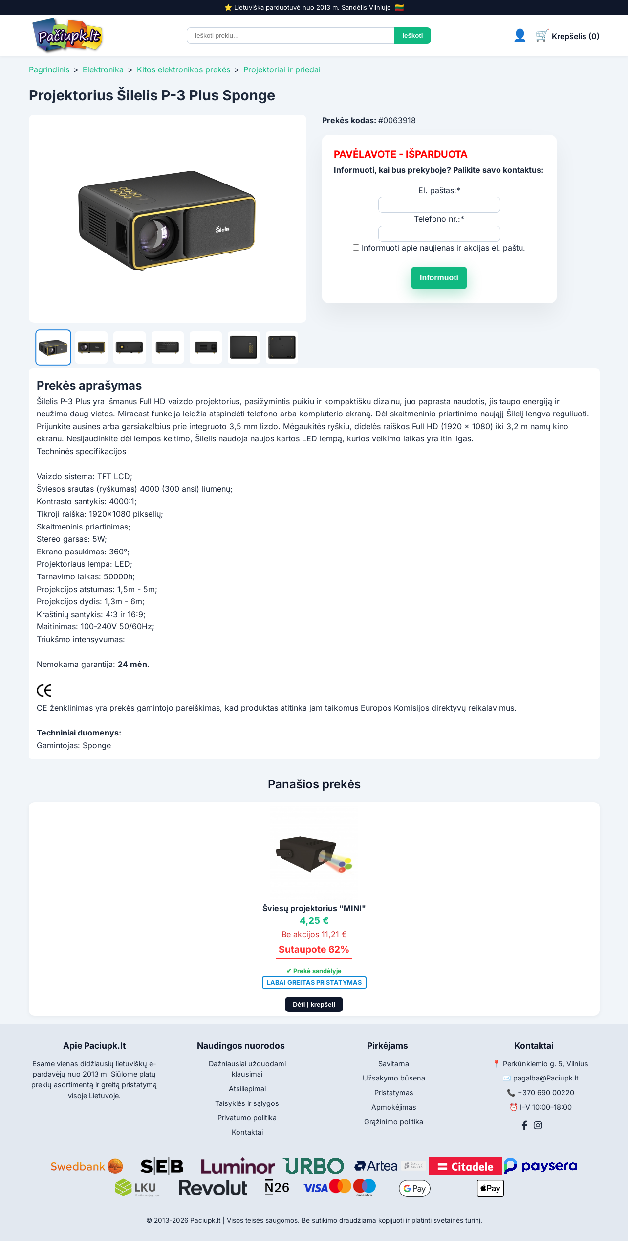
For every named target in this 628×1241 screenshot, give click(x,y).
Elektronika (103, 69)
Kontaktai (247, 1132)
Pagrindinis (49, 69)
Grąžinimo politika (393, 1121)
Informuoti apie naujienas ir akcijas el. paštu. (443, 248)
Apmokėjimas (393, 1107)
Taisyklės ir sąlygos (247, 1103)
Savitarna (393, 1063)
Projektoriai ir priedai (282, 69)
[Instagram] (538, 1125)
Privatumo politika (247, 1117)
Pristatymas (393, 1092)
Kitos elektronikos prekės (183, 69)
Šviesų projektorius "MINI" (314, 908)
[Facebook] (524, 1125)
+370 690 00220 (546, 1092)
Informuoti (439, 278)
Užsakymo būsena (394, 1078)
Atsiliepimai (247, 1088)
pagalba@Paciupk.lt (546, 1078)
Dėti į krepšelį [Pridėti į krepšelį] (314, 1004)
